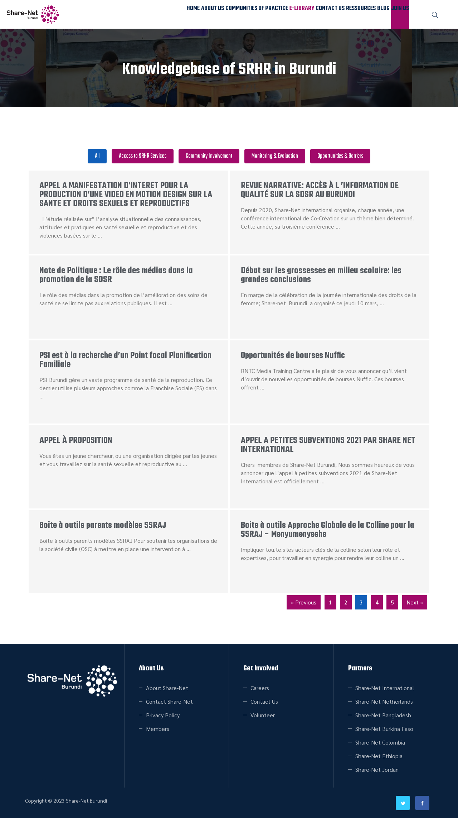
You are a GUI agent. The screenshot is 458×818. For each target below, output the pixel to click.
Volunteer (262, 715)
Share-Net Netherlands (384, 701)
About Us (151, 14)
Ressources (336, 14)
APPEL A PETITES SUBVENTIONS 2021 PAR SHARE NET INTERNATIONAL (328, 445)
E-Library (257, 14)
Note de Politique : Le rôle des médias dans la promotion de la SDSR (116, 275)
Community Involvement (209, 156)
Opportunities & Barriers (340, 156)
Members (157, 728)
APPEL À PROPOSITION (75, 440)
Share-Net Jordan (377, 769)
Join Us (394, 14)
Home (122, 14)
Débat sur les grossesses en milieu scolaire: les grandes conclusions (321, 275)
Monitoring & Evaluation (275, 156)
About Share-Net (167, 688)
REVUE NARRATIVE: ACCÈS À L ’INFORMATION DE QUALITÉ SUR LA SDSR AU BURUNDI (320, 190)
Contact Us (295, 14)
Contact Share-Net (169, 701)
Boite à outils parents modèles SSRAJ (102, 525)
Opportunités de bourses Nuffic (293, 355)
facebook (422, 803)
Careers (259, 688)
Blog (368, 14)
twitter (402, 803)
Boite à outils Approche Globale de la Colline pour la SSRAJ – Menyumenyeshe (327, 530)
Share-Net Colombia (380, 742)
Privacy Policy (163, 715)
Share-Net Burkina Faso (384, 728)
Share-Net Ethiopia (379, 756)
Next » (414, 602)
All (97, 156)
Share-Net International (384, 688)
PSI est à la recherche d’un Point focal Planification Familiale (125, 360)
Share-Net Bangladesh (383, 715)
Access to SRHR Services (142, 156)
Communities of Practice (204, 14)
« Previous (303, 602)
